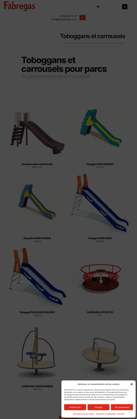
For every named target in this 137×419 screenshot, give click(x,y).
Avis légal (120, 414)
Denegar (99, 407)
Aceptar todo (75, 407)
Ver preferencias (122, 407)
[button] (131, 384)
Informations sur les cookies (83, 414)
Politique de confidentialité (106, 414)
